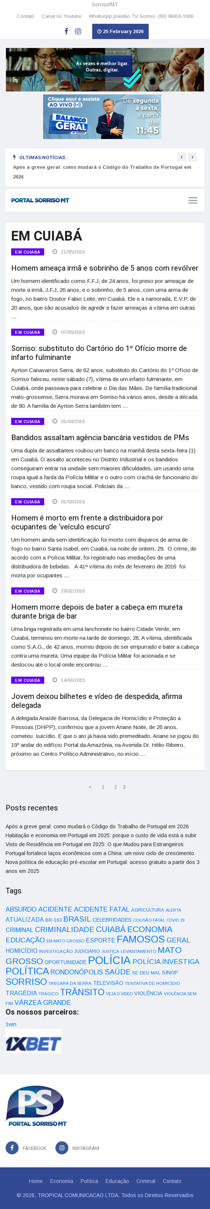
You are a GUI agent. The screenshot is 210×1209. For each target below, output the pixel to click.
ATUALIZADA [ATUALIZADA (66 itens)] (25, 919)
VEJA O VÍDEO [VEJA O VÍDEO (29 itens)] (119, 994)
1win (11, 1024)
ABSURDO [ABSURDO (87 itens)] (21, 909)
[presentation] (181, 156)
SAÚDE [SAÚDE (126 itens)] (117, 972)
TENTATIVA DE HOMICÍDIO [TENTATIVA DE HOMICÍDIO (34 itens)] (152, 983)
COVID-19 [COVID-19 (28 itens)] (176, 920)
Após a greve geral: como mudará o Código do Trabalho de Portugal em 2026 (97, 826)
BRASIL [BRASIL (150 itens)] (77, 919)
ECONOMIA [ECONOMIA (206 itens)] (149, 929)
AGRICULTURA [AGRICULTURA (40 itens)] (147, 910)
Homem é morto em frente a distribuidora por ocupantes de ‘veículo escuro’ (87, 522)
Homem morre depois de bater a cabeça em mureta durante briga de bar (96, 612)
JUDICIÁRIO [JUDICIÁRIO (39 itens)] (87, 951)
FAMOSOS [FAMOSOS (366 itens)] (141, 939)
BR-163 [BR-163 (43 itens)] (53, 920)
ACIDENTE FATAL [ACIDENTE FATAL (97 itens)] (102, 909)
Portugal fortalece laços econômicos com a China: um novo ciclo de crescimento (100, 853)
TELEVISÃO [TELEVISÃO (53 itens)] (108, 983)
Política (89, 1181)
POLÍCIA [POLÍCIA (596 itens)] (109, 960)
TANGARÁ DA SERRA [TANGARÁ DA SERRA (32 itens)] (69, 983)
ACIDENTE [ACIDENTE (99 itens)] (55, 909)
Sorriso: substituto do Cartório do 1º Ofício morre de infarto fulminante (99, 353)
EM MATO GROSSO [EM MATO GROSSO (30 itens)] (65, 941)
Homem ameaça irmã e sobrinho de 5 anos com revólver (104, 268)
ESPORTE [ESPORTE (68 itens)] (100, 940)
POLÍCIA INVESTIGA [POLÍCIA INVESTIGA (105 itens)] (165, 961)
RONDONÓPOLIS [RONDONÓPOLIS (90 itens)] (77, 972)
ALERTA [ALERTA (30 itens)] (173, 910)
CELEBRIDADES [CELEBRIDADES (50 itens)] (112, 920)
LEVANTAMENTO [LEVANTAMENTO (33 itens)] (138, 951)
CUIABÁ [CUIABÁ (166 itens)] (111, 929)
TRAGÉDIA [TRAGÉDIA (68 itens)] (21, 993)
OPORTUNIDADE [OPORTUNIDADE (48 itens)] (66, 962)
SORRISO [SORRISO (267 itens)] (26, 982)
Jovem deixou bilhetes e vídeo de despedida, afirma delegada (96, 701)
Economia (61, 1181)
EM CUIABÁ (28, 252)
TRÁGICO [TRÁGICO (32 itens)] (48, 994)
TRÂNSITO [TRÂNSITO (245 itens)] (82, 992)
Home (36, 1181)
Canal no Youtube (61, 16)
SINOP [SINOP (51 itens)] (170, 973)
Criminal (145, 1181)
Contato (25, 16)
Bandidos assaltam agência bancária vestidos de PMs (100, 437)
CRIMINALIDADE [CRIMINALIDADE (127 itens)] (64, 929)
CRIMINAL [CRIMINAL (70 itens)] (19, 929)
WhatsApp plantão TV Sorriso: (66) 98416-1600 (141, 16)
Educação (117, 1181)
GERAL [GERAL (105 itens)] (178, 940)
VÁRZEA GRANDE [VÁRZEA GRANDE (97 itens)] (42, 1002)
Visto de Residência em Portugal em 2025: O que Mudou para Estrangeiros (95, 844)
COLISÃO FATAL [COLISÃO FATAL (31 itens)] (149, 920)
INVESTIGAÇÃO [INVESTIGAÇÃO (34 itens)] (56, 951)
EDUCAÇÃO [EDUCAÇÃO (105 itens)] (25, 940)
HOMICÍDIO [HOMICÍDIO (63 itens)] (22, 951)
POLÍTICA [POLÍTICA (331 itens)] (27, 971)
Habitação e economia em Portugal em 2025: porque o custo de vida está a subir (101, 835)
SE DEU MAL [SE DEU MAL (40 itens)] (146, 973)
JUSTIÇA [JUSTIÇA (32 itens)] (110, 951)
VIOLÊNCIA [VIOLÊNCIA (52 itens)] (148, 993)
